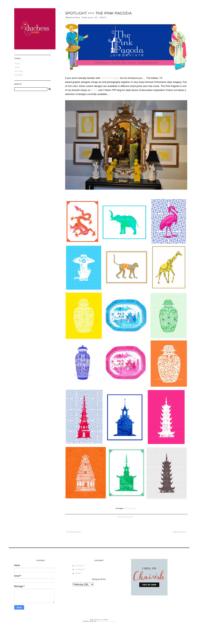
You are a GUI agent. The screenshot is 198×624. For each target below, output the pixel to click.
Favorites (19, 71)
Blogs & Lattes (106, 621)
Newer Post (73, 532)
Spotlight (19, 75)
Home (17, 63)
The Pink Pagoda (110, 78)
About (17, 67)
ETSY (94, 90)
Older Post (179, 532)
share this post (125, 517)
